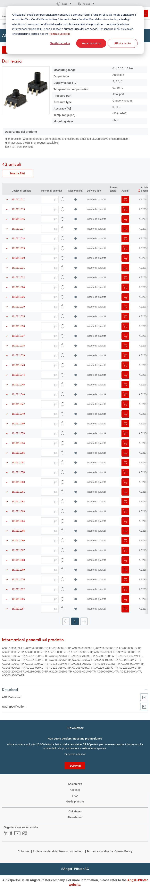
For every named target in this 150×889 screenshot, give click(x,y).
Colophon (24, 851)
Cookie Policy (123, 851)
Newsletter (75, 817)
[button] (63, 3)
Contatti (75, 789)
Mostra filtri (17, 173)
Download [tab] (10, 689)
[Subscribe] (75, 765)
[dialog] (75, 30)
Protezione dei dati (45, 851)
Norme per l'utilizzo (71, 851)
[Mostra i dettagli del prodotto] (7, 199)
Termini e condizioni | (100, 851)
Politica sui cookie (59, 33)
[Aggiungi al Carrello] (125, 199)
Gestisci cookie (60, 43)
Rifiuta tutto (122, 43)
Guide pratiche (75, 801)
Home (5, 24)
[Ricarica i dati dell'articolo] (62, 199)
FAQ (75, 795)
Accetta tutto (91, 43)
